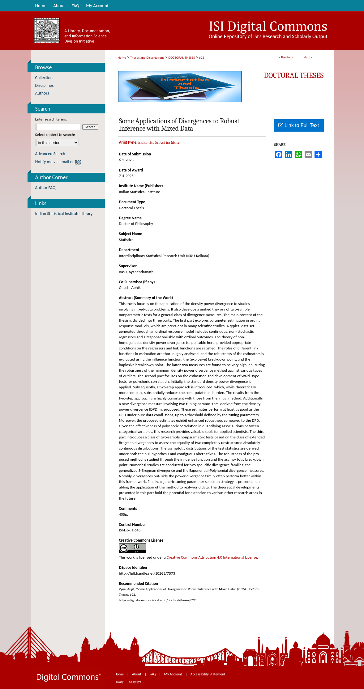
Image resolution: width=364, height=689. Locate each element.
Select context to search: (55, 134)
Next (306, 57)
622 (201, 58)
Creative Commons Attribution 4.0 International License (212, 557)
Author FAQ (45, 187)
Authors (42, 93)
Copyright (135, 682)
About (137, 674)
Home (122, 58)
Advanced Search (50, 153)
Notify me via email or (58, 161)
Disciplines (44, 85)
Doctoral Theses (293, 75)
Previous (287, 57)
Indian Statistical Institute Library (64, 213)
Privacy (119, 682)
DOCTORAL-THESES (182, 58)
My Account (173, 674)
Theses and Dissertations (147, 58)
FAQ (153, 674)
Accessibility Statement (208, 674)
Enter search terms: (51, 119)
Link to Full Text (298, 125)
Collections (44, 77)
